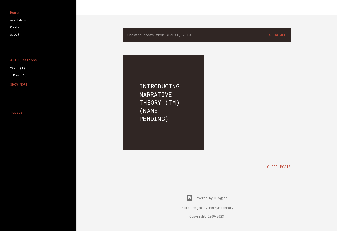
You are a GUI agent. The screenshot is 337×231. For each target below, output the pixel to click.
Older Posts (279, 166)
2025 (17, 68)
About (15, 34)
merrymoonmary (221, 208)
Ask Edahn (18, 20)
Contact (16, 27)
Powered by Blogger (206, 198)
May (20, 75)
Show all (277, 35)
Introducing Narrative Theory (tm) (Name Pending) (159, 102)
